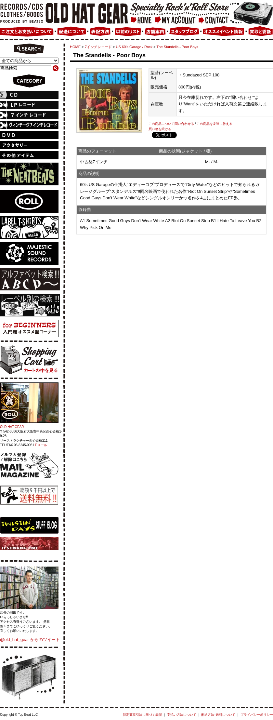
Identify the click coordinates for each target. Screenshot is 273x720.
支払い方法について (181, 714)
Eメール (41, 445)
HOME (75, 47)
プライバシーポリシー (256, 714)
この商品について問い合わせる (171, 124)
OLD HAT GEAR (12, 427)
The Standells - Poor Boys (177, 47)
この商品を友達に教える (214, 124)
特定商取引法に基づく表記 (142, 714)
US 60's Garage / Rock (134, 47)
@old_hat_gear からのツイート (30, 639)
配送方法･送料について (218, 714)
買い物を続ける (160, 129)
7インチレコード (98, 47)
